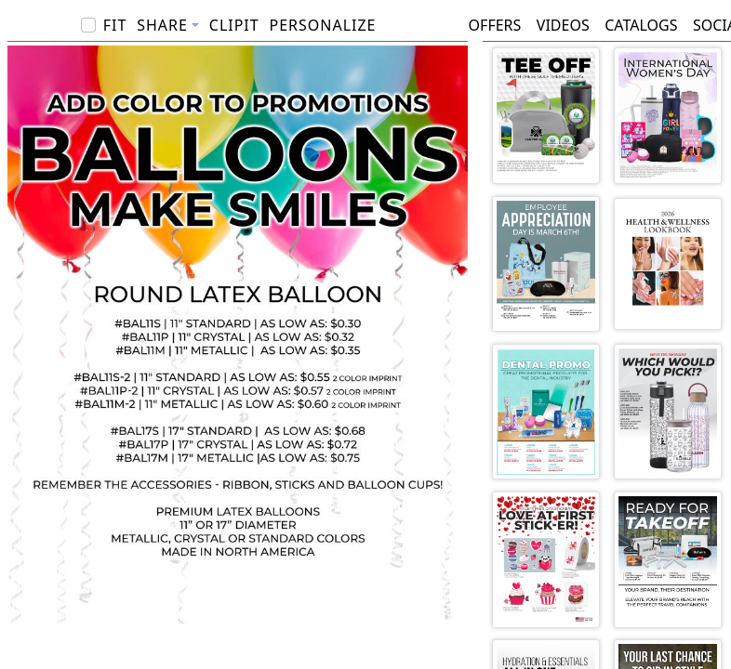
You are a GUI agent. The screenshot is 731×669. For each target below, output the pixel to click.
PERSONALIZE (322, 25)
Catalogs (641, 25)
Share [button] (162, 25)
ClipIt (234, 25)
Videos (563, 25)
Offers (495, 25)
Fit (115, 25)
